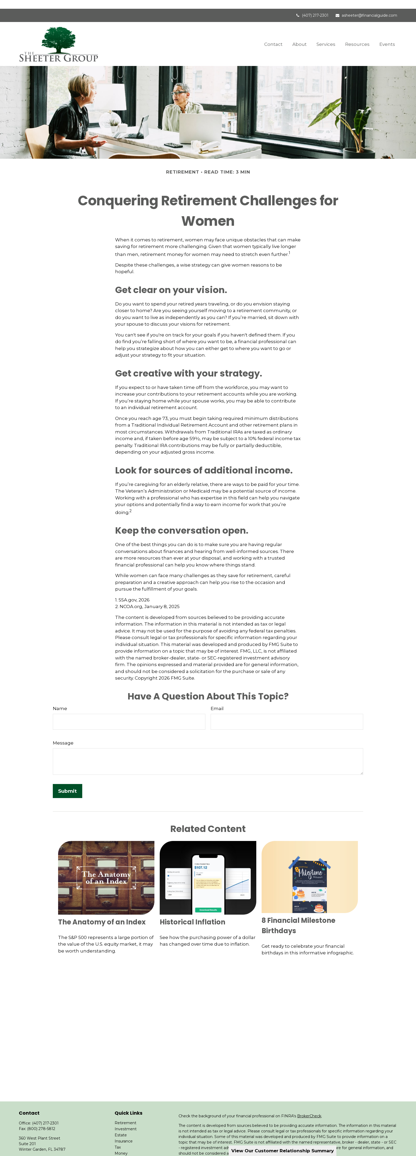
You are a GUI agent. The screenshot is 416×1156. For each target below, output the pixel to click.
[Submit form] (67, 782)
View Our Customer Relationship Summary (282, 1150)
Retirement (125, 1114)
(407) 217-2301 (311, 6)
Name (60, 699)
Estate (121, 1126)
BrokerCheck (309, 1107)
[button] (273, 35)
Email (217, 699)
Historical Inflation (192, 913)
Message (63, 734)
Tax (118, 1138)
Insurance (124, 1132)
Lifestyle (122, 1150)
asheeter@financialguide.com (366, 6)
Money (121, 1144)
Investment (126, 1120)
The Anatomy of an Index (102, 913)
